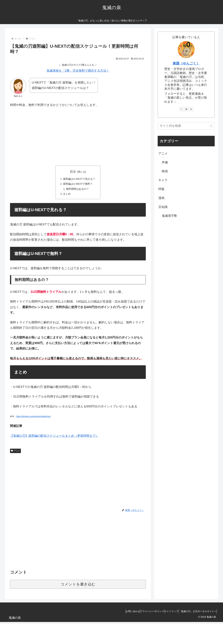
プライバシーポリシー (143, 613)
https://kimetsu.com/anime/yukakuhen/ (33, 418)
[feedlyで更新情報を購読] (186, 109)
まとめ (66, 195)
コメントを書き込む (78, 586)
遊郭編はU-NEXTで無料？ (78, 184)
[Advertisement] (77, 136)
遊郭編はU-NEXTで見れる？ (79, 179)
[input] (186, 126)
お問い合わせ (121, 613)
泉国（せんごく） (186, 63)
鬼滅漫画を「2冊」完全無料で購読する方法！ (78, 70)
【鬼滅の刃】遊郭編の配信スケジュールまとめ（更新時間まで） (54, 437)
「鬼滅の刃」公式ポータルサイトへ (196, 613)
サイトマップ (166, 613)
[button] (211, 126)
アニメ (15, 453)
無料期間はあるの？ (77, 190)
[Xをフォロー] (181, 109)
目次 (73, 171)
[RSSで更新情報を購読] (191, 109)
